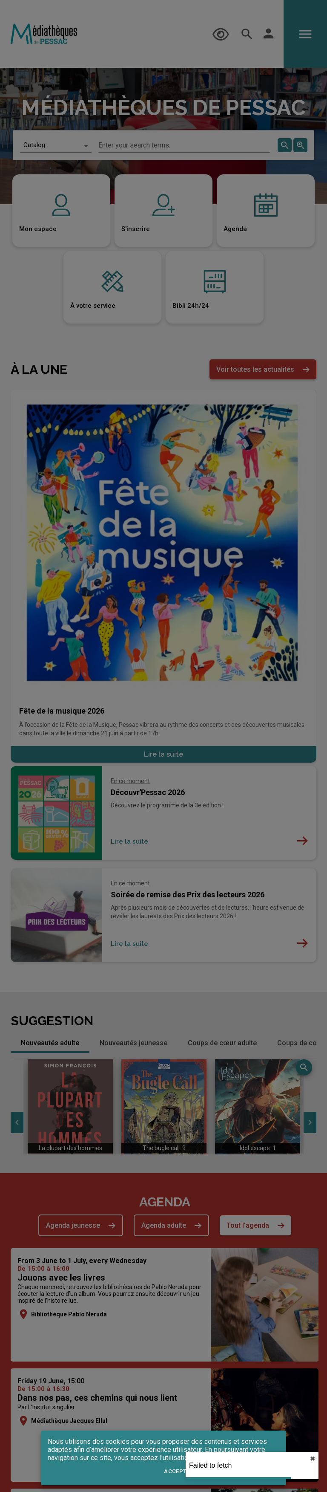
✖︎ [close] (312, 1458)
